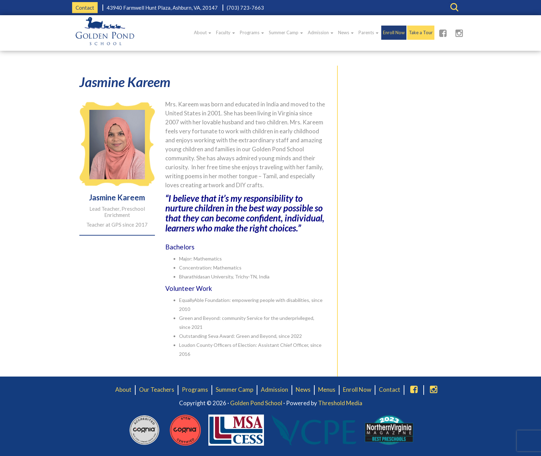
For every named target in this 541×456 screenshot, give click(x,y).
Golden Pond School (256, 403)
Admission (320, 32)
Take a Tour (421, 32)
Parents (368, 32)
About (202, 32)
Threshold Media (340, 403)
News (346, 32)
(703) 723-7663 (245, 7)
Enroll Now (394, 32)
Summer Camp (286, 32)
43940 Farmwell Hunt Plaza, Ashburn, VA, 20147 (162, 7)
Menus (326, 389)
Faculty (225, 32)
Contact (85, 7)
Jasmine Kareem (124, 82)
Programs (252, 32)
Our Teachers (156, 389)
